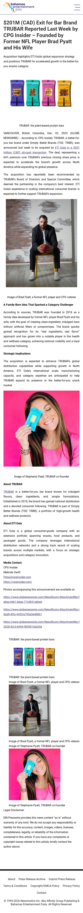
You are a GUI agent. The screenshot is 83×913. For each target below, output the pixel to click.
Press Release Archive (32, 879)
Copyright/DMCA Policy (45, 886)
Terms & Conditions (15, 886)
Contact (41, 892)
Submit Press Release (62, 879)
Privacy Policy (71, 886)
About (11, 879)
